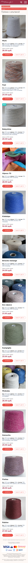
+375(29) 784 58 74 (21, 2)
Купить (7, 54)
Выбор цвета (20, 54)
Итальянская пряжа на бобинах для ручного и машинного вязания (14, 9)
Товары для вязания (6, 6)
